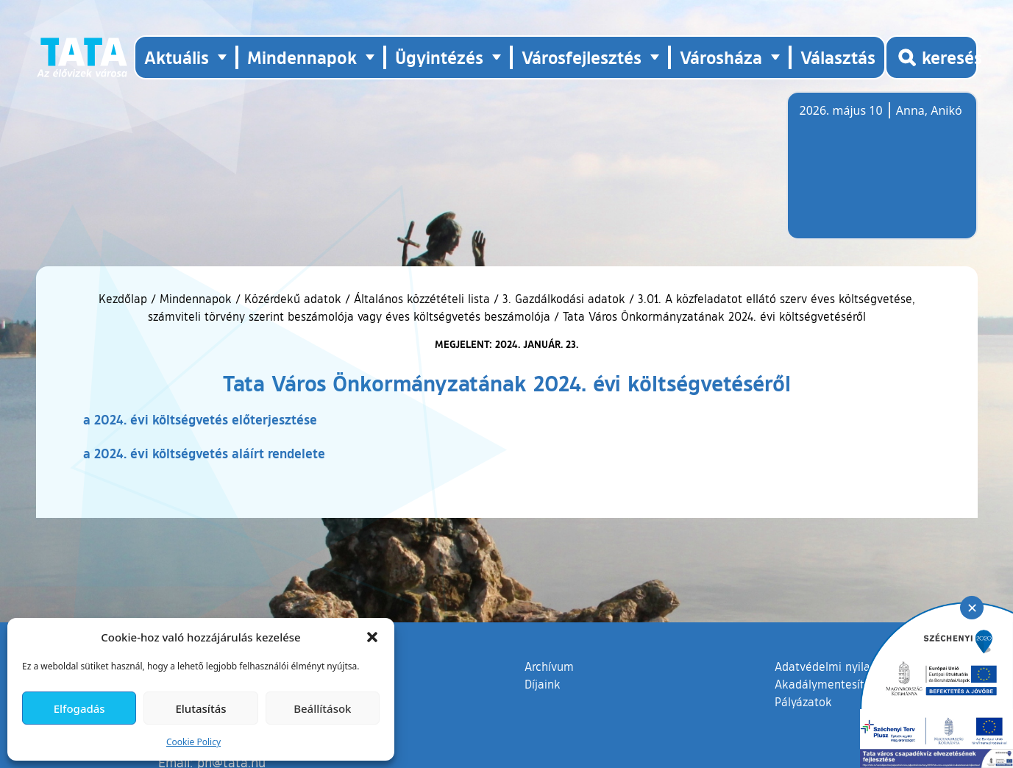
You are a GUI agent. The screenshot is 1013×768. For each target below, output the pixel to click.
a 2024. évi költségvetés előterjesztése (200, 419)
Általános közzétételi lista (422, 298)
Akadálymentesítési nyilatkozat (858, 684)
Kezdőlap (125, 298)
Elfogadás (79, 708)
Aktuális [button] (176, 57)
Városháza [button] (721, 57)
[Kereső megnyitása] (931, 57)
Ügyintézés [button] (439, 57)
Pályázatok (803, 701)
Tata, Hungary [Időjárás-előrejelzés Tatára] (882, 174)
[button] (372, 637)
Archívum (549, 666)
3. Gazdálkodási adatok (563, 298)
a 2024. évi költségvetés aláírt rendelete (204, 453)
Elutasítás (200, 708)
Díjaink (543, 684)
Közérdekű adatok (292, 298)
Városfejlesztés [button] (581, 57)
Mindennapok (196, 298)
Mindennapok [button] (302, 57)
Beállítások (322, 708)
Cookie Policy (193, 742)
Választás (837, 57)
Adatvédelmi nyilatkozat (839, 666)
